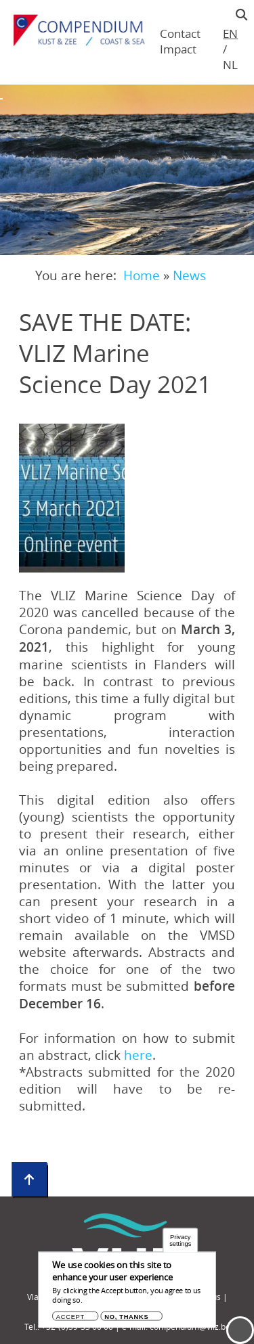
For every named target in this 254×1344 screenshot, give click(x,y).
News (189, 275)
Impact (178, 49)
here (138, 1054)
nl (230, 64)
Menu (240, 1330)
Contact (180, 33)
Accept (70, 1316)
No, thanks (126, 1316)
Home (141, 275)
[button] (72, 498)
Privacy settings (180, 1241)
